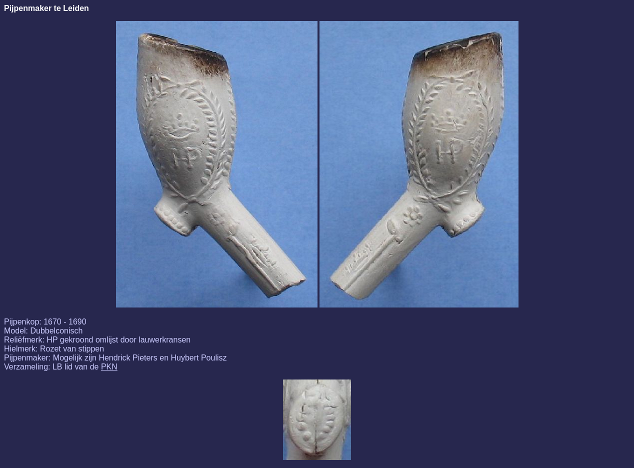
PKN (109, 366)
